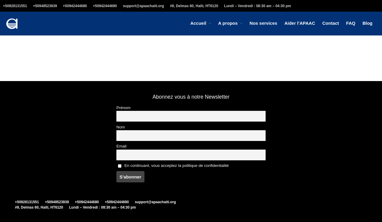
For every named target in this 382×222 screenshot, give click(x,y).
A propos (228, 23)
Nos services (263, 23)
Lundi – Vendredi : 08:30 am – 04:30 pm (257, 6)
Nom (120, 127)
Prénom (123, 107)
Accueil (198, 23)
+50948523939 (45, 6)
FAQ (350, 23)
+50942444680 (75, 6)
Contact (330, 23)
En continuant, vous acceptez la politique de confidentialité (173, 165)
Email (121, 146)
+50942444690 (105, 6)
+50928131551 (15, 6)
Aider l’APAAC (299, 23)
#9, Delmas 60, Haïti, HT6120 (194, 6)
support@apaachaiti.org (143, 6)
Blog (367, 23)
